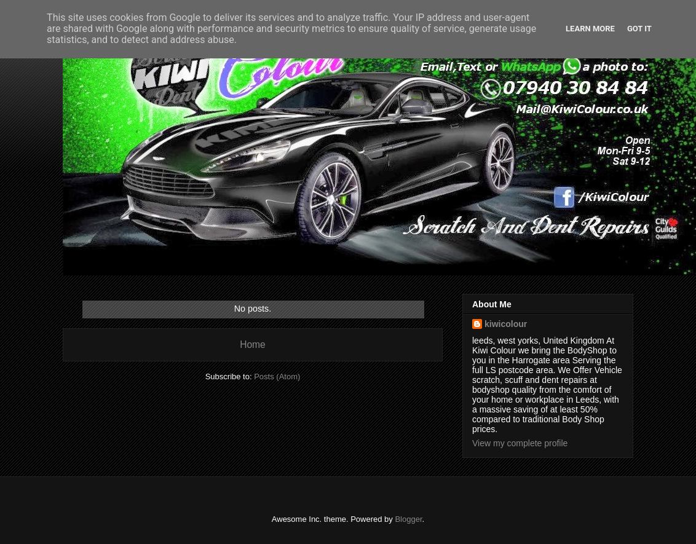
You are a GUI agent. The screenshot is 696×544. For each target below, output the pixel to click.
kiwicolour (505, 324)
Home (253, 344)
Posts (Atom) (277, 376)
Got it (639, 28)
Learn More (590, 28)
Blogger (408, 519)
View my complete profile (519, 443)
